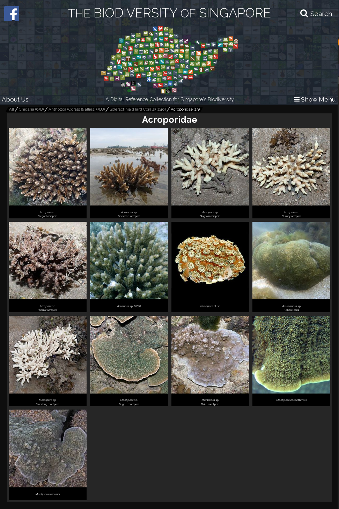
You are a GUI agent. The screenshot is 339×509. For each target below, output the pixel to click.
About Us (15, 99)
